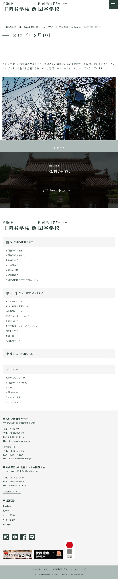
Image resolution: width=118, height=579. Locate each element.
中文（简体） (9, 515)
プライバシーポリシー (41, 569)
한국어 (6, 510)
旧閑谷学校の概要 (14, 250)
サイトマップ (12, 402)
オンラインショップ (77, 569)
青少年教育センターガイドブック (22, 325)
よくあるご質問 (13, 397)
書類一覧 (10, 335)
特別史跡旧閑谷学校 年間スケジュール (24, 280)
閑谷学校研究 (12, 275)
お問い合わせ (12, 392)
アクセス (10, 387)
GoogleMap (8, 491)
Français (7, 524)
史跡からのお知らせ (15, 377)
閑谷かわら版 (12, 270)
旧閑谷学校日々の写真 (16, 382)
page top (59, 147)
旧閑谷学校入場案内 (15, 255)
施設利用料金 (12, 330)
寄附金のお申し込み (56, 190)
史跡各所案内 (12, 260)
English (7, 505)
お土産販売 (11, 265)
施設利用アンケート (15, 340)
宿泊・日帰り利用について (18, 306)
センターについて (14, 301)
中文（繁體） (9, 519)
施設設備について (14, 311)
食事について (12, 321)
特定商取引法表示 (60, 569)
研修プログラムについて (17, 316)
